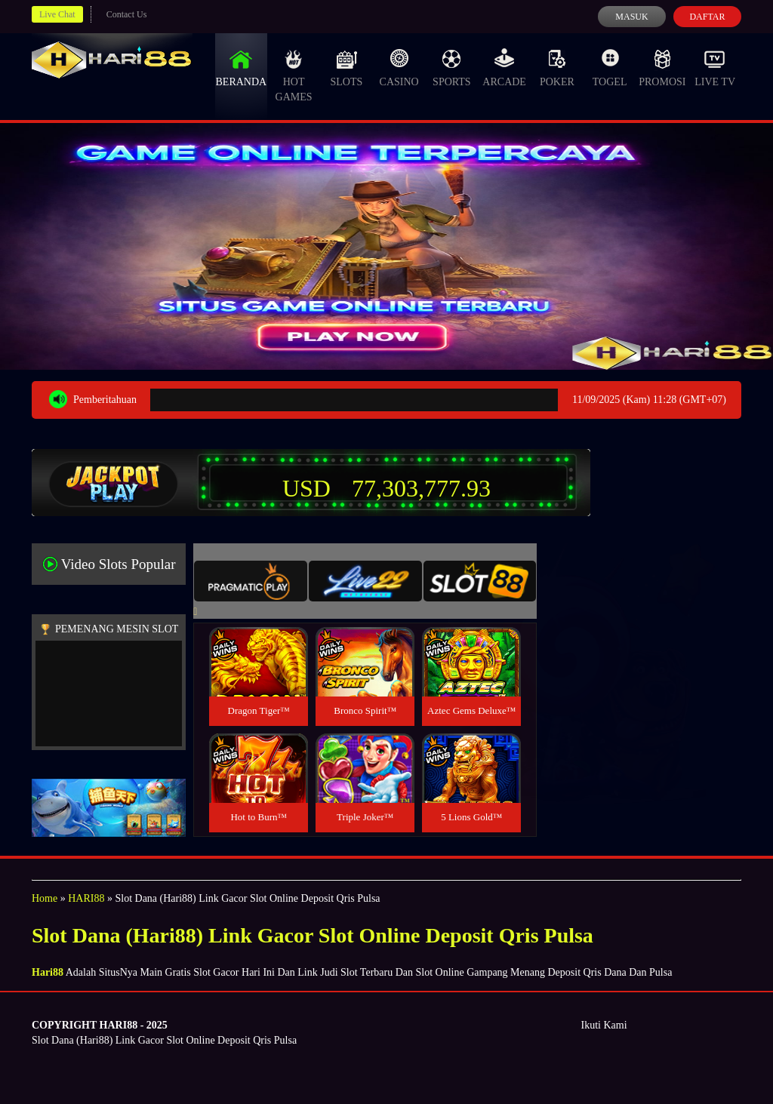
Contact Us (126, 14)
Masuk (631, 16)
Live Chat (57, 14)
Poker (557, 68)
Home (44, 898)
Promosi (662, 68)
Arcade (504, 68)
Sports (452, 68)
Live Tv (714, 68)
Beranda (241, 68)
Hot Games (294, 75)
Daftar (707, 16)
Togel (610, 68)
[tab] (250, 581)
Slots (346, 68)
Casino (399, 68)
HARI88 (86, 898)
